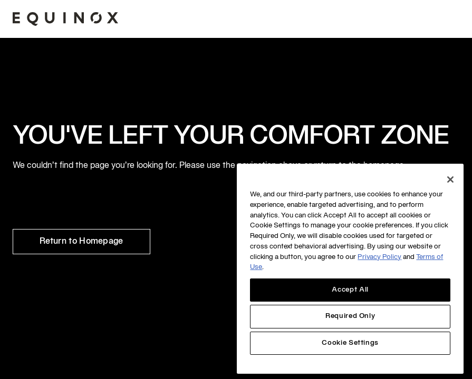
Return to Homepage (81, 241)
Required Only (350, 316)
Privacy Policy (379, 257)
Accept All (350, 290)
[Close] (450, 179)
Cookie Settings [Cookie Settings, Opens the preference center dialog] (350, 343)
